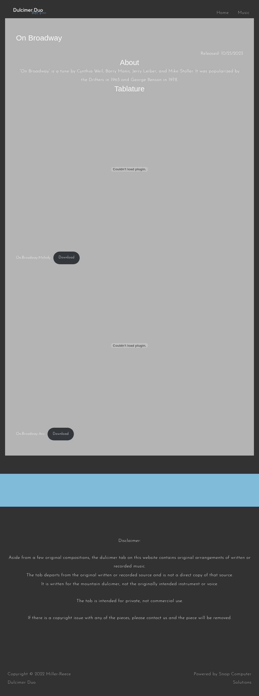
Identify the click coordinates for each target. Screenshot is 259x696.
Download (66, 257)
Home (223, 12)
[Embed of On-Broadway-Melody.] (129, 169)
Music (243, 12)
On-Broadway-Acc (30, 434)
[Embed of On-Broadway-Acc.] (129, 345)
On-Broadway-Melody (33, 257)
